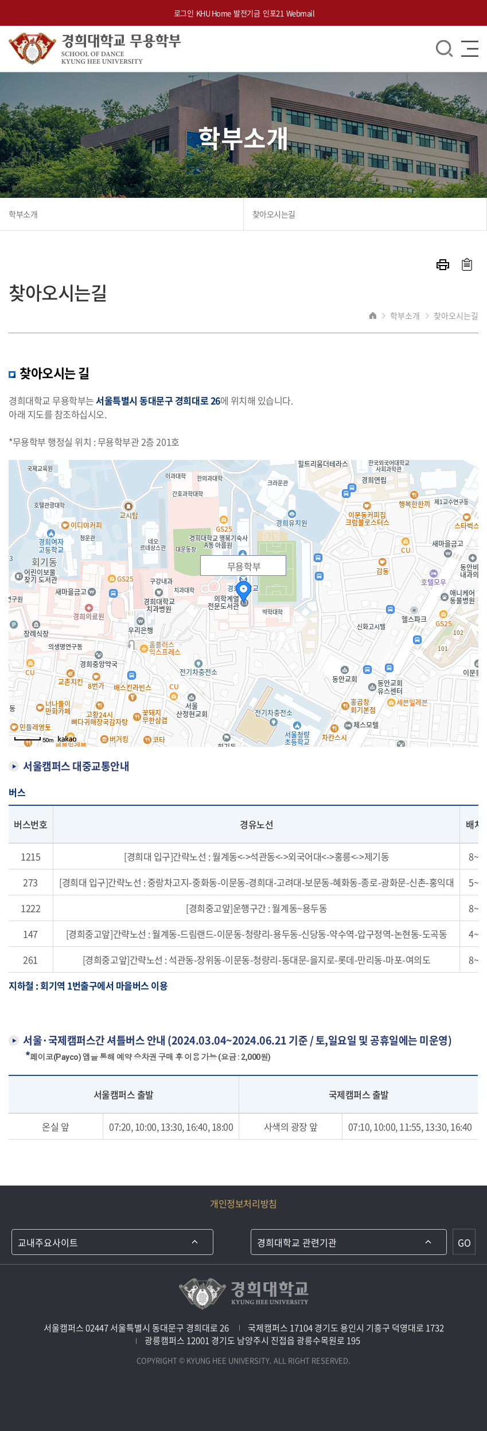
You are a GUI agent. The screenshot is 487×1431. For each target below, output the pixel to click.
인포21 (273, 12)
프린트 (443, 264)
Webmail (300, 12)
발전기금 (246, 12)
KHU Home (213, 12)
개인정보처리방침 (243, 1203)
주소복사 (467, 264)
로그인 (184, 12)
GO (464, 1242)
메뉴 (469, 49)
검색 (444, 49)
